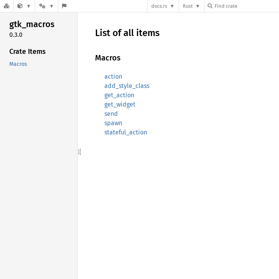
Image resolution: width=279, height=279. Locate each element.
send (111, 113)
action (113, 76)
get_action (119, 95)
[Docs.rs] (6, 6)
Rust (188, 6)
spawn (113, 123)
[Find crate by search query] (246, 6)
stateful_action (125, 132)
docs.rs (159, 6)
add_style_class (126, 86)
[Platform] (46, 6)
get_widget (119, 104)
